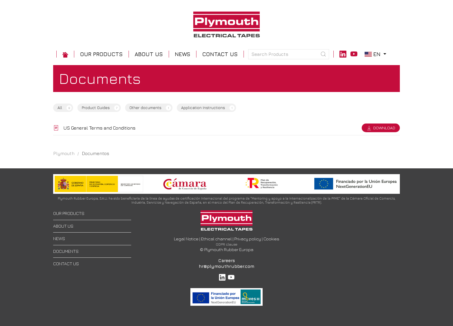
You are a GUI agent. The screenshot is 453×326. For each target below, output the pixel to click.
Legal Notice (186, 238)
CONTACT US (66, 263)
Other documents (150, 107)
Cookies (271, 238)
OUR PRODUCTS (68, 213)
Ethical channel (216, 238)
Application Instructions (208, 107)
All (64, 107)
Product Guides (100, 107)
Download (380, 128)
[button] (101, 54)
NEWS (59, 238)
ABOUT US (63, 226)
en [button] (376, 54)
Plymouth (64, 153)
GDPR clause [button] (226, 244)
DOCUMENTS (66, 251)
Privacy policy (247, 238)
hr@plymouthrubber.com (226, 266)
